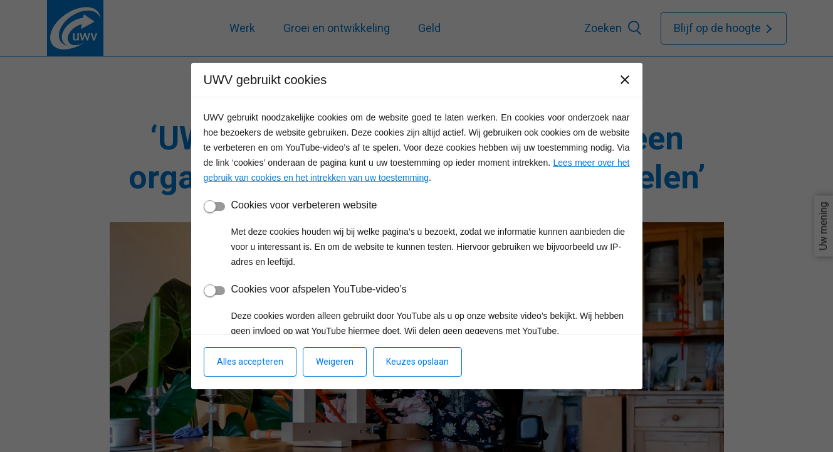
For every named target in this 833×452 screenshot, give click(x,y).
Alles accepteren (250, 362)
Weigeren (335, 362)
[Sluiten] (625, 80)
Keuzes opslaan (417, 362)
